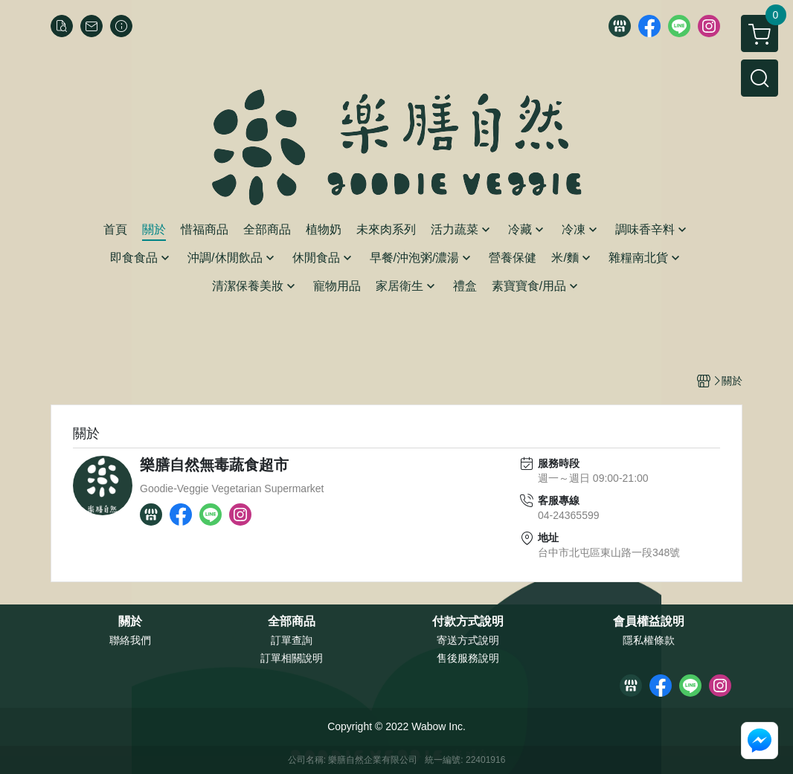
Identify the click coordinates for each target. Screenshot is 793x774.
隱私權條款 (649, 640)
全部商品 (291, 622)
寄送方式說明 (468, 640)
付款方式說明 (468, 622)
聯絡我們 (130, 640)
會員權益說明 (648, 622)
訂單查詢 (291, 640)
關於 (130, 622)
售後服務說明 (468, 658)
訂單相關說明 (291, 658)
